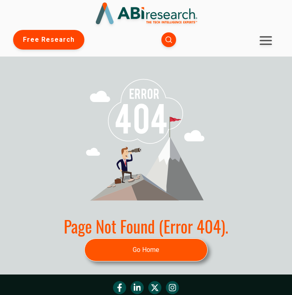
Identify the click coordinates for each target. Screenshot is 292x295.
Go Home (146, 250)
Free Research (49, 39)
